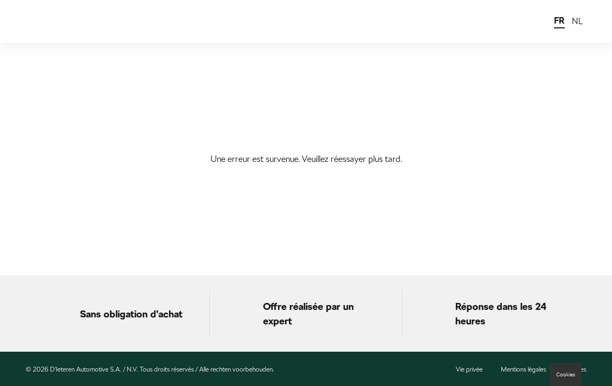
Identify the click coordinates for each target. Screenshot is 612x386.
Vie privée (469, 369)
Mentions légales (523, 369)
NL (577, 21)
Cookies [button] (565, 374)
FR (559, 21)
